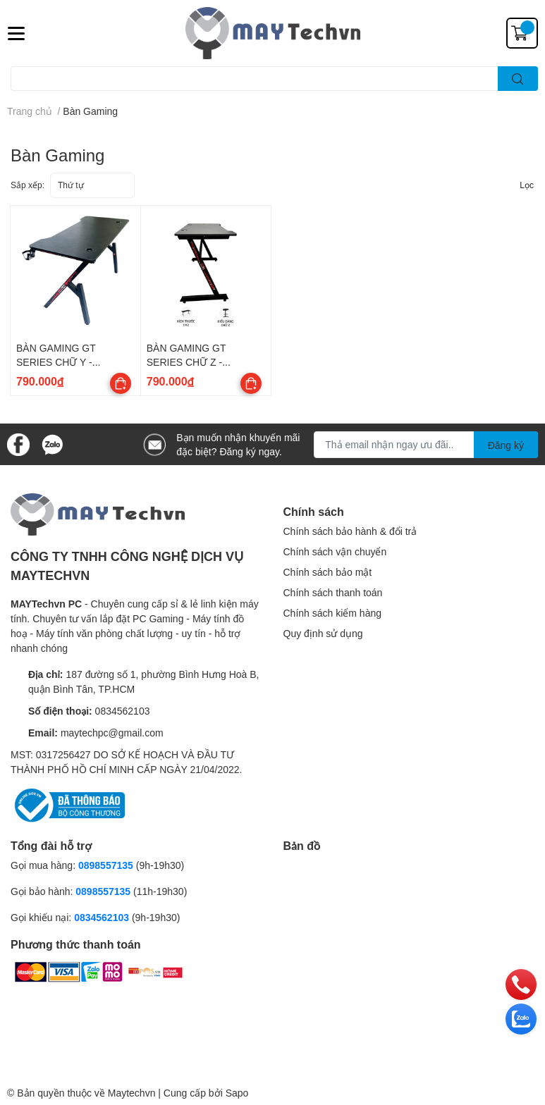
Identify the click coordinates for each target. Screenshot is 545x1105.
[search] (518, 78)
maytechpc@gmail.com (112, 733)
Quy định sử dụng (323, 633)
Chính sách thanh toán (333, 592)
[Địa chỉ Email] (426, 444)
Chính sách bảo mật (327, 572)
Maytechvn (132, 1093)
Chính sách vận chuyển (335, 551)
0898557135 (105, 865)
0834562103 (122, 711)
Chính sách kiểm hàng (332, 613)
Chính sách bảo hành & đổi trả (350, 531)
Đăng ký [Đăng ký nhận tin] (506, 445)
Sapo (237, 1093)
